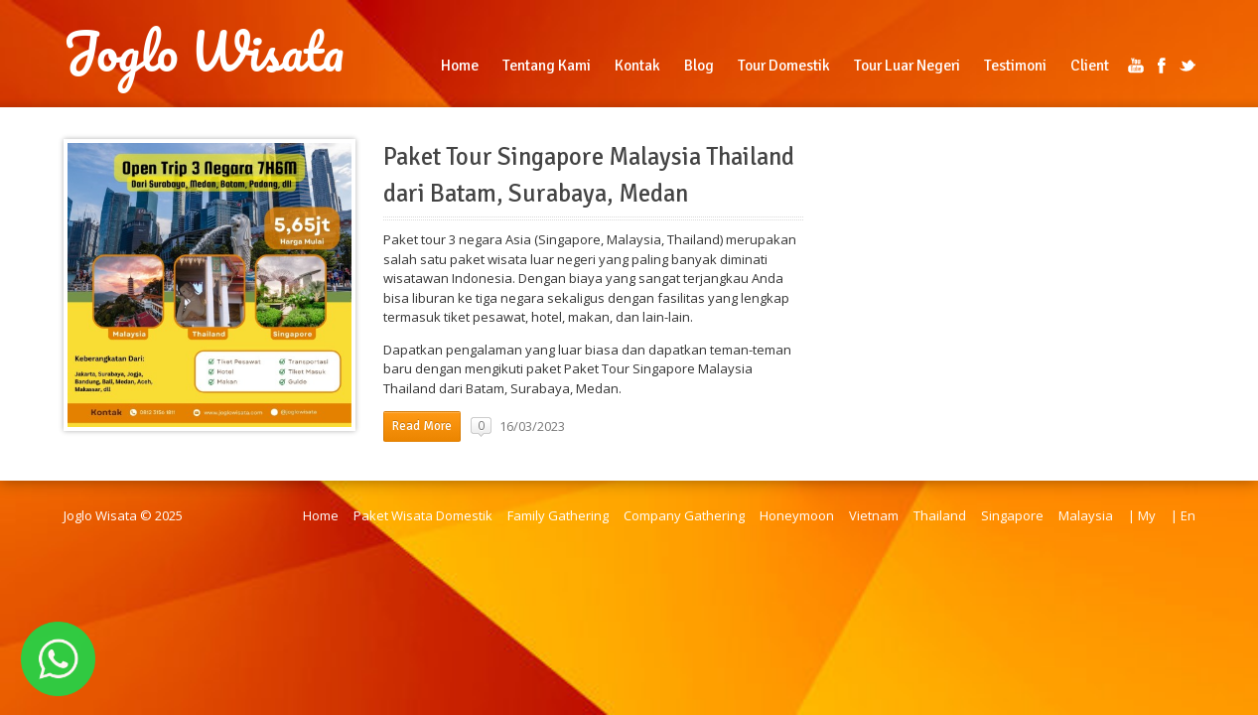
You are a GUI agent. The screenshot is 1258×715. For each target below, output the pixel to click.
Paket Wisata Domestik (422, 515)
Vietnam (874, 515)
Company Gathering (684, 515)
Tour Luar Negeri (907, 65)
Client (1089, 65)
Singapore (1012, 515)
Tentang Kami (546, 65)
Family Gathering (558, 515)
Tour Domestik (784, 65)
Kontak (637, 65)
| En (1183, 515)
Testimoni (1015, 65)
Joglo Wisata (204, 51)
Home (460, 65)
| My (1142, 515)
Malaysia (1085, 515)
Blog (699, 65)
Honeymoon (797, 515)
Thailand (939, 515)
